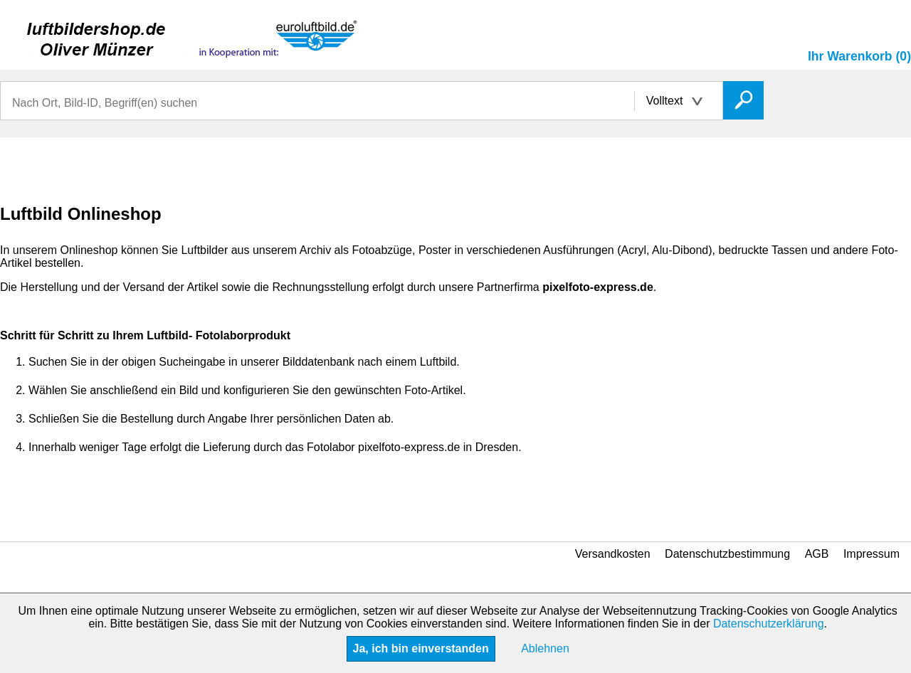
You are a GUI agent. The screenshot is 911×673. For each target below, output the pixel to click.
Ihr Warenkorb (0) (859, 56)
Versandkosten (613, 554)
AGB (817, 554)
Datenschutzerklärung (768, 624)
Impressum (871, 554)
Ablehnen (545, 648)
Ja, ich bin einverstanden (421, 648)
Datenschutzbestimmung (727, 554)
